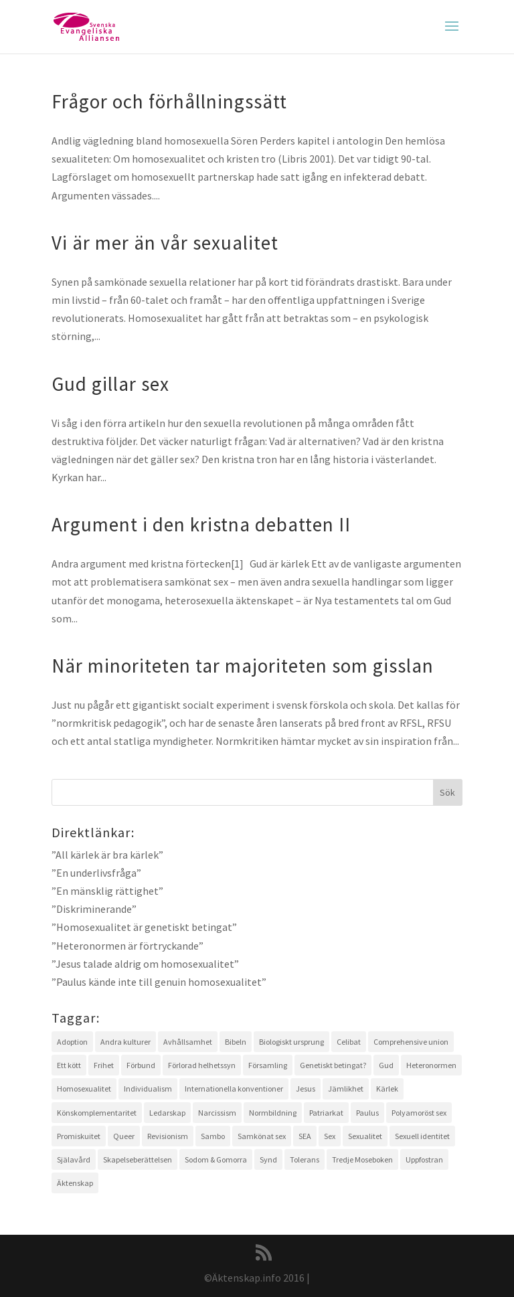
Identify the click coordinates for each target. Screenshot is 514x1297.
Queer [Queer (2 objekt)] (124, 1136)
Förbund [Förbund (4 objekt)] (140, 1065)
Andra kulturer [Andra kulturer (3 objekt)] (125, 1042)
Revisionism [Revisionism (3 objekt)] (167, 1136)
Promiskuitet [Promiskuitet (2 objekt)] (78, 1136)
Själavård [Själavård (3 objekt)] (73, 1159)
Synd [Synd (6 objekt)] (268, 1159)
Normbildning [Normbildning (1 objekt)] (272, 1113)
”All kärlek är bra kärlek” (107, 854)
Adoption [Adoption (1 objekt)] (72, 1042)
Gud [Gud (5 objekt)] (386, 1065)
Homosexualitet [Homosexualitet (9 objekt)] (84, 1089)
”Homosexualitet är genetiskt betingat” (144, 927)
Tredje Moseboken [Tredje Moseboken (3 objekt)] (362, 1159)
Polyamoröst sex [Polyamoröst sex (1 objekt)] (419, 1113)
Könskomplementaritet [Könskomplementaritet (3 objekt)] (97, 1113)
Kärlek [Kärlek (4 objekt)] (387, 1089)
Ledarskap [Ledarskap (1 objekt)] (167, 1113)
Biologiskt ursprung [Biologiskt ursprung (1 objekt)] (291, 1042)
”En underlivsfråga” (96, 872)
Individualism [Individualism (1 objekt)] (148, 1089)
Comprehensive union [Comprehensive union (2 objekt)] (410, 1042)
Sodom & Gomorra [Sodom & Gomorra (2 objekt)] (216, 1159)
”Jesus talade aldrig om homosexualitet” (145, 963)
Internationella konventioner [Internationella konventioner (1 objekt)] (234, 1089)
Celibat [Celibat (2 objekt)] (349, 1042)
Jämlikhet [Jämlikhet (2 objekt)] (345, 1089)
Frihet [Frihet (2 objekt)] (104, 1065)
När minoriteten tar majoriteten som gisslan (243, 665)
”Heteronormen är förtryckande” (127, 945)
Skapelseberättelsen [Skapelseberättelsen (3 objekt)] (137, 1159)
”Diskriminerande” (94, 909)
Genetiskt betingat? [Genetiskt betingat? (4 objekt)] (333, 1065)
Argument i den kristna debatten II (201, 524)
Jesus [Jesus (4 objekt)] (305, 1089)
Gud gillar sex (110, 383)
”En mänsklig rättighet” (107, 890)
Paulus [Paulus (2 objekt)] (367, 1113)
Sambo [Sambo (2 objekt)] (213, 1136)
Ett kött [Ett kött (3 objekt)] (69, 1065)
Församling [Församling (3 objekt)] (267, 1065)
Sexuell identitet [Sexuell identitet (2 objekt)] (422, 1136)
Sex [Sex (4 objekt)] (329, 1136)
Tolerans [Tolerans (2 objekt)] (304, 1159)
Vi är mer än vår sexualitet (165, 242)
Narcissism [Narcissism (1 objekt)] (217, 1113)
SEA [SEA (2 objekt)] (304, 1136)
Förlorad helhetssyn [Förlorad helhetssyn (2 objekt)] (202, 1065)
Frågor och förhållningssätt (169, 101)
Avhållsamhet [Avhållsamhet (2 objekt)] (187, 1042)
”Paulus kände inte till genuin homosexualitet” (159, 981)
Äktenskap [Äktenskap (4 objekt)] (75, 1183)
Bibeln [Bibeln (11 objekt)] (235, 1042)
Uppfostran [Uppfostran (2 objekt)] (424, 1159)
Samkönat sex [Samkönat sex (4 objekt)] (262, 1136)
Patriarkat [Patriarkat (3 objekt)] (326, 1113)
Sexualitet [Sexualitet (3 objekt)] (365, 1136)
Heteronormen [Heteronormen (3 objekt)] (431, 1065)
